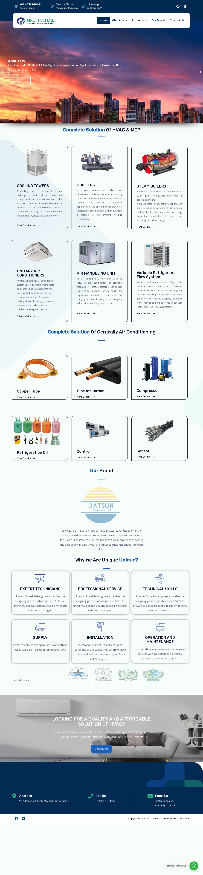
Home (103, 20)
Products (139, 20)
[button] (97, 119)
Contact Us (177, 20)
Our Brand (158, 20)
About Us (119, 20)
